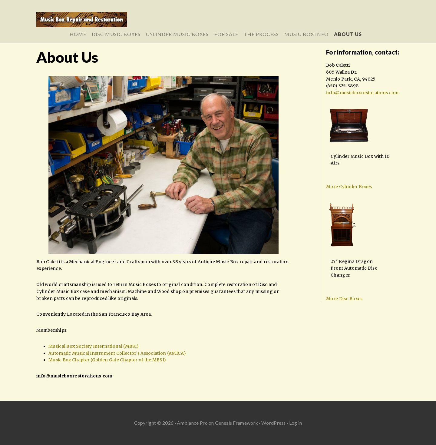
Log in (295, 423)
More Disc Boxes (344, 298)
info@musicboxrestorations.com (74, 376)
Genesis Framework (236, 423)
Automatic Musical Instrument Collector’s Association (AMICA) (117, 353)
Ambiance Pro (192, 423)
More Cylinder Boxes (349, 186)
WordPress (273, 423)
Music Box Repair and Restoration (218, 22)
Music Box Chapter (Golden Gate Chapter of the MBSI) (107, 360)
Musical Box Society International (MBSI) (93, 346)
